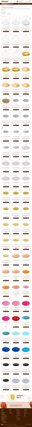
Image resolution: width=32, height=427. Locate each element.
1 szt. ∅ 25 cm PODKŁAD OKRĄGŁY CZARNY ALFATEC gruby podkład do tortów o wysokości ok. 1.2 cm (6, 369)
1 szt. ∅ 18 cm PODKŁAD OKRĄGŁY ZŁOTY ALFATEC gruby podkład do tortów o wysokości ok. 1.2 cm (6, 229)
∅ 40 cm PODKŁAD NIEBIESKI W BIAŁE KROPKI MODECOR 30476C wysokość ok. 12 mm (26, 354)
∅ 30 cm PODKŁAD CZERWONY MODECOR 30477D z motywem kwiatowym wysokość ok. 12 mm (16, 322)
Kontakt (2, 409)
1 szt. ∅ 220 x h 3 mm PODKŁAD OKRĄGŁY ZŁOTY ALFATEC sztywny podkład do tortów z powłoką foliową (16, 198)
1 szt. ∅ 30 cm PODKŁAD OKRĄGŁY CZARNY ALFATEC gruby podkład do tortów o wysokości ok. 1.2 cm (16, 369)
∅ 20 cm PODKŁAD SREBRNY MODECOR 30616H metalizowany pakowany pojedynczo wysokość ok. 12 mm (26, 152)
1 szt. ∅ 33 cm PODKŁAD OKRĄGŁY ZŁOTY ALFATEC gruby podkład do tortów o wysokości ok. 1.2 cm (16, 245)
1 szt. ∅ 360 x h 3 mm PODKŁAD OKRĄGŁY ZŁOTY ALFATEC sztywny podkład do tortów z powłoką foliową (26, 213)
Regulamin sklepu (18, 412)
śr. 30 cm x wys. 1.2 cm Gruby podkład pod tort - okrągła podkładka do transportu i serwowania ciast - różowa (16, 291)
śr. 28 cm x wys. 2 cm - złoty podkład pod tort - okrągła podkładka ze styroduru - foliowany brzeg (6, 74)
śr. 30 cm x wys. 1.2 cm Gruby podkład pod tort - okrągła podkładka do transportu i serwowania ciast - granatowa (16, 354)
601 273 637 (4, 418)
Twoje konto (25, 409)
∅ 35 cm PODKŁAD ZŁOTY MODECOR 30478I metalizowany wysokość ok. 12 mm (6, 276)
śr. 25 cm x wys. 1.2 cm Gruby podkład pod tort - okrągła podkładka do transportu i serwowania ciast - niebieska (26, 322)
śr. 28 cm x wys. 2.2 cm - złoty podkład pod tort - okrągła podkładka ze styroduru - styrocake (6, 89)
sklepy (17, 416)
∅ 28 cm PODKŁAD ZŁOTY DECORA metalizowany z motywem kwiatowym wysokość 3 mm (6, 213)
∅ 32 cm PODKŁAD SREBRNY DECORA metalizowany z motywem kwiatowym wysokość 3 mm (6, 136)
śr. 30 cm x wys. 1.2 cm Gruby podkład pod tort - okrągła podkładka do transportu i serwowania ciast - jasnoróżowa (16, 307)
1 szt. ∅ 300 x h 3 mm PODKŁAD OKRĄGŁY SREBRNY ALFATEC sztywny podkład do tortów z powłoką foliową (26, 121)
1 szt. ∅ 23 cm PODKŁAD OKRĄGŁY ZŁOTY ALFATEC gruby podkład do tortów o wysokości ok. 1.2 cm (26, 229)
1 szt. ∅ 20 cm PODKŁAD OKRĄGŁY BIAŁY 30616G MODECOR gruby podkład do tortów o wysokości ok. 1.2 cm (16, 385)
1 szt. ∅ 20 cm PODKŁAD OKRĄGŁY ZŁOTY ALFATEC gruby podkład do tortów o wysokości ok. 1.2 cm (16, 229)
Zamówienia (25, 412)
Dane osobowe (25, 411)
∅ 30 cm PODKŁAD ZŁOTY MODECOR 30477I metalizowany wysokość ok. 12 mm (26, 260)
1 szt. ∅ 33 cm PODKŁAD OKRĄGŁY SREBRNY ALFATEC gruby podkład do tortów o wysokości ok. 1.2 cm (6, 152)
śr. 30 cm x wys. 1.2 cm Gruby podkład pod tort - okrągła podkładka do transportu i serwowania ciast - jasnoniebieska (26, 338)
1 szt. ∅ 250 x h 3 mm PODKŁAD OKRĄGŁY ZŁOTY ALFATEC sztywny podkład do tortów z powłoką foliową (26, 198)
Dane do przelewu (18, 417)
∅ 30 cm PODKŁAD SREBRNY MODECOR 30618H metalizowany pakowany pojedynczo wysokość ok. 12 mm (26, 167)
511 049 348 (4, 416)
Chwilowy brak (16, 296)
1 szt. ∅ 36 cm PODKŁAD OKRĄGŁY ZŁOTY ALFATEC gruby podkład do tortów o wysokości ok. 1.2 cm (26, 245)
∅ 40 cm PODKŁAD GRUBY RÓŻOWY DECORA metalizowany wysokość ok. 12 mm (26, 291)
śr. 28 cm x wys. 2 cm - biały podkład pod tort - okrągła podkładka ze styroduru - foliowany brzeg (16, 27)
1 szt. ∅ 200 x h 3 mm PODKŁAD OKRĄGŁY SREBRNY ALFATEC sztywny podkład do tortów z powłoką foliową (26, 105)
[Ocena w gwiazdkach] (20, 395)
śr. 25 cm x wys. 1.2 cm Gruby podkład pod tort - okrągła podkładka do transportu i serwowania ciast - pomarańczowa (26, 276)
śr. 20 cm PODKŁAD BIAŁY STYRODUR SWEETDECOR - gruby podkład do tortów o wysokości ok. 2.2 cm (26, 27)
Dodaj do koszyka (6, 31)
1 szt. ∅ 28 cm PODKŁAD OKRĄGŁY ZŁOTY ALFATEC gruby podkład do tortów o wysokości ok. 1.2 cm (6, 245)
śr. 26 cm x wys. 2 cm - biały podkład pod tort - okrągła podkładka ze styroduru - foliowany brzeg (6, 27)
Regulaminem (11, 405)
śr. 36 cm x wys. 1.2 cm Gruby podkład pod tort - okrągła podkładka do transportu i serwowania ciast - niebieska (6, 338)
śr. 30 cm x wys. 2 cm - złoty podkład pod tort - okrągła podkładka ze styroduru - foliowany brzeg (16, 74)
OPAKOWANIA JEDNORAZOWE (8, 5)
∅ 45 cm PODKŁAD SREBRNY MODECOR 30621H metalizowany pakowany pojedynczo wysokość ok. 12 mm (16, 183)
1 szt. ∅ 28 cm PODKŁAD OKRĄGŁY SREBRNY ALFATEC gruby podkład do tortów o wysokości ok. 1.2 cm (26, 136)
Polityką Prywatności (15, 405)
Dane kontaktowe (18, 414)
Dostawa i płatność (18, 413)
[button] (28, 1)
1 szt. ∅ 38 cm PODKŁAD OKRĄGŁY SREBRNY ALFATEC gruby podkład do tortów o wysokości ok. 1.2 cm (16, 152)
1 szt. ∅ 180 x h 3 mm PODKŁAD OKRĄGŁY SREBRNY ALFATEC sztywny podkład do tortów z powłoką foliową (16, 105)
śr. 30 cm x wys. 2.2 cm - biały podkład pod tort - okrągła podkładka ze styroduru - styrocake (6, 58)
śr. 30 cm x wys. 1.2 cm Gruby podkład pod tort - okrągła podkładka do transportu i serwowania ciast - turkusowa (16, 338)
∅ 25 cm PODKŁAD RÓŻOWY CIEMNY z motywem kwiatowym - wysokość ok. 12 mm (26, 307)
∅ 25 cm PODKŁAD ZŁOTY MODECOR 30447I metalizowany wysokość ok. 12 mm (16, 260)
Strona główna (2, 5)
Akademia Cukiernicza (18, 419)
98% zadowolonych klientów (5, 424)
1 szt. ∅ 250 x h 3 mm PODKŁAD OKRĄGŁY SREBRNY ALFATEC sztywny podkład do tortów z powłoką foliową (16, 121)
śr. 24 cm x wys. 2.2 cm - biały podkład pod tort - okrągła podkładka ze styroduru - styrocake (6, 42)
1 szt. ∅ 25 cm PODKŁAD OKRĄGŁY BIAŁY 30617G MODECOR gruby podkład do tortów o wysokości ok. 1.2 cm (26, 385)
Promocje (10, 411)
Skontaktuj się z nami (18, 415)
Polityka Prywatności (18, 411)
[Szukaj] (14, 1)
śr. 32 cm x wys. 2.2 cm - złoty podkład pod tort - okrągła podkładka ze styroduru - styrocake (16, 89)
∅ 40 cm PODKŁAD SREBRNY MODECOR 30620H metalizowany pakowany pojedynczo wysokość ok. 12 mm (6, 183)
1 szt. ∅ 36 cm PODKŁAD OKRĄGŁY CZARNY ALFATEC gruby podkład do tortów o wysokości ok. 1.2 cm (26, 369)
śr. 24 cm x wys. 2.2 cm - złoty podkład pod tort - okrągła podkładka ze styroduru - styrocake (26, 74)
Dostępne (28, 16)
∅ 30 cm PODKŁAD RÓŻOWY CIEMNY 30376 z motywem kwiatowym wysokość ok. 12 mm (6, 322)
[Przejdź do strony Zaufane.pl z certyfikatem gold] (12, 397)
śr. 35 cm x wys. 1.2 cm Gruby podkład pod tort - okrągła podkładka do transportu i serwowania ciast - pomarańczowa (6, 291)
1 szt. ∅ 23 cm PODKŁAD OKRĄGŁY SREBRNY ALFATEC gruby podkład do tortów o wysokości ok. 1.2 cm (16, 136)
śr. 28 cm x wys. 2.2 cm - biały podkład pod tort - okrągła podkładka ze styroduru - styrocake (26, 42)
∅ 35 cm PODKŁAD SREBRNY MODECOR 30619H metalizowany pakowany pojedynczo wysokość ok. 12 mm (16, 167)
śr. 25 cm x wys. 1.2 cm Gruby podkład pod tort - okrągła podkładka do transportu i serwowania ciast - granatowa (6, 354)
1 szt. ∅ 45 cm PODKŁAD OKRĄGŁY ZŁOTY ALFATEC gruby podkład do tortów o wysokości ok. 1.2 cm (6, 260)
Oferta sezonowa (10, 413)
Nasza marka (17, 418)
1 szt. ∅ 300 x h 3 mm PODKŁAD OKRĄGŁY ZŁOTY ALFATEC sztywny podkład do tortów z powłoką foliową (16, 213)
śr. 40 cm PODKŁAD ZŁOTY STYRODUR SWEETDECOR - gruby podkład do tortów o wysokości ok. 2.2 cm (6, 105)
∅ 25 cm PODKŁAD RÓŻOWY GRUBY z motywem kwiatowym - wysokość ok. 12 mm (6, 307)
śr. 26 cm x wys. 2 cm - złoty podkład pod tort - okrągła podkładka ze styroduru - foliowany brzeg (26, 58)
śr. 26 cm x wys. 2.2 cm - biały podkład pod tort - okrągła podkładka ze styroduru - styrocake (16, 42)
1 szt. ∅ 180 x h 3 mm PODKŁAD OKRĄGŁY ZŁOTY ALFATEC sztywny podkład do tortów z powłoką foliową (6, 198)
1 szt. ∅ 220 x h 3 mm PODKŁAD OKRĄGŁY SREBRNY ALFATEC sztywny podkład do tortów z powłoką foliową (6, 121)
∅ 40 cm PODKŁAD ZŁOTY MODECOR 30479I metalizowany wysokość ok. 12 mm (16, 276)
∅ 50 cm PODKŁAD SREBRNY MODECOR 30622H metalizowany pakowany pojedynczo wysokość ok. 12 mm (26, 183)
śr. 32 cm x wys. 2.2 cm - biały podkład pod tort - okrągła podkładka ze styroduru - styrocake (16, 58)
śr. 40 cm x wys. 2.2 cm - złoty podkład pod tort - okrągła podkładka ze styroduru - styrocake (26, 89)
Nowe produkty (10, 412)
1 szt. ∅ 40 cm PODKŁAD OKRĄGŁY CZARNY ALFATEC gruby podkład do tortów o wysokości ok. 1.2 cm (6, 385)
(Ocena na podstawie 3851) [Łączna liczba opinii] (14, 424)
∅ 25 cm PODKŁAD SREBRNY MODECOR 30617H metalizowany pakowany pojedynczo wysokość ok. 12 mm (6, 167)
